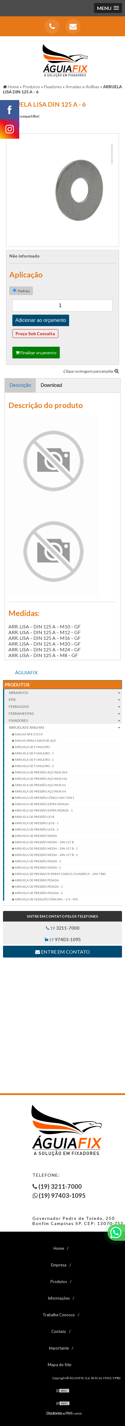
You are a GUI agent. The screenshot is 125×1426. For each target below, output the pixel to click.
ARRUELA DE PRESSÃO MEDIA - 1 (37, 861)
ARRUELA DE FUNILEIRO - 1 (34, 753)
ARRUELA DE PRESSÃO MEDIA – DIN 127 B (44, 842)
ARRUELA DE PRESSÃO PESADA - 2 (38, 893)
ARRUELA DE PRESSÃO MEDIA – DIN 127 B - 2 (46, 855)
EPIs (65, 699)
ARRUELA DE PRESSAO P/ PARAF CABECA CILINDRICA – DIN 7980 (60, 874)
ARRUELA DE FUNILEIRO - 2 (34, 759)
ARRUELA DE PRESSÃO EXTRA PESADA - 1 (43, 810)
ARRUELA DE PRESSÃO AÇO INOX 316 (40, 778)
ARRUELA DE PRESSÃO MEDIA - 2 (37, 867)
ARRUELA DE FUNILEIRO (32, 747)
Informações (59, 1298)
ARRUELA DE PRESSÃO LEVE (34, 816)
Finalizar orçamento (36, 352)
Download (51, 385)
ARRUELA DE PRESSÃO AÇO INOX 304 (40, 772)
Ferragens (65, 706)
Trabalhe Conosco (59, 1314)
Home (58, 1248)
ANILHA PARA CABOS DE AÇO (35, 740)
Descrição (20, 385)
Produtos (17, 684)
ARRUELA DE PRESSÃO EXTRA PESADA (41, 804)
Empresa (58, 1264)
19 (62, 928)
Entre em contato (62, 951)
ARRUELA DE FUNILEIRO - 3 (34, 766)
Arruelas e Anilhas (65, 727)
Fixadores (65, 720)
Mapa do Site (59, 1364)
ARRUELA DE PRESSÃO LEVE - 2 (36, 829)
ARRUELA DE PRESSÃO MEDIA (35, 836)
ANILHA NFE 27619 (28, 734)
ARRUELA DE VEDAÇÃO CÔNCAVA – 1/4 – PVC (46, 899)
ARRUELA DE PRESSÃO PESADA (36, 880)
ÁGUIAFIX (26, 672)
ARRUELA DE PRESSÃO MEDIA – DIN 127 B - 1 (46, 848)
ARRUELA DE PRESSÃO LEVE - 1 (36, 823)
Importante (59, 1348)
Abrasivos (65, 692)
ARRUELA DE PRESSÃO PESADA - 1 (38, 886)
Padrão (21, 290)
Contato (58, 1331)
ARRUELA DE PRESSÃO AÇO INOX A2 (40, 785)
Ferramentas (65, 713)
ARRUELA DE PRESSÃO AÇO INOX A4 (40, 791)
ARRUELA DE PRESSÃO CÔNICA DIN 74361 (44, 797)
